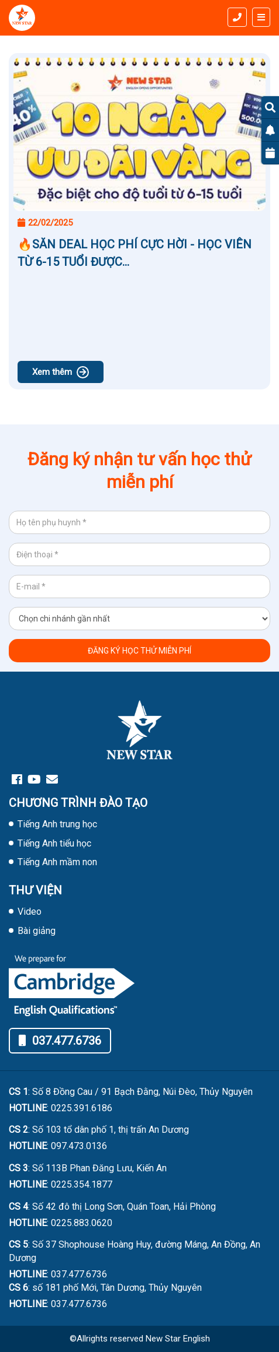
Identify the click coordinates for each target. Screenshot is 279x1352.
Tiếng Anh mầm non (57, 862)
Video (30, 911)
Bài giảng (37, 930)
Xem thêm (60, 372)
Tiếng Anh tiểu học (54, 843)
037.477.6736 (60, 1041)
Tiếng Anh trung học (57, 824)
